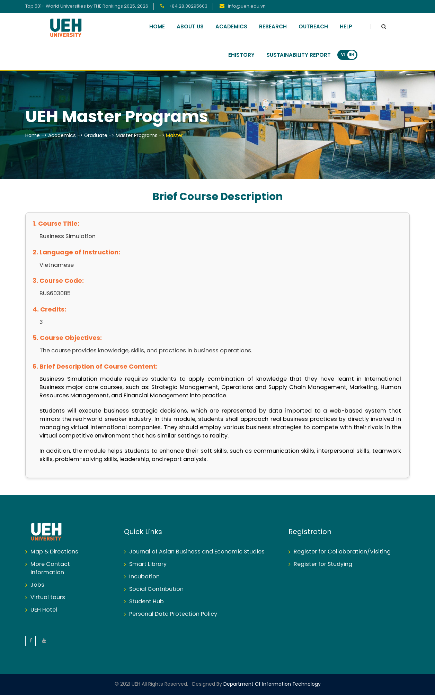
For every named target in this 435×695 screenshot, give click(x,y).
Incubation (144, 577)
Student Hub (146, 602)
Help (346, 27)
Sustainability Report (298, 55)
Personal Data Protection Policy (173, 614)
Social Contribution (156, 589)
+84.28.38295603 (187, 6)
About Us (190, 27)
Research (273, 27)
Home (157, 27)
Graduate (95, 135)
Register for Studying (323, 564)
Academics (231, 27)
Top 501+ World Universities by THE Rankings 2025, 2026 (86, 6)
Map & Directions (54, 552)
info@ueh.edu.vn (247, 6)
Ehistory (241, 55)
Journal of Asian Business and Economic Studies (197, 552)
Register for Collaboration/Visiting (342, 552)
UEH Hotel (43, 610)
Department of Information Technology (271, 684)
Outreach (313, 27)
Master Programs (137, 135)
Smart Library (148, 564)
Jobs (37, 585)
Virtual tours (47, 598)
